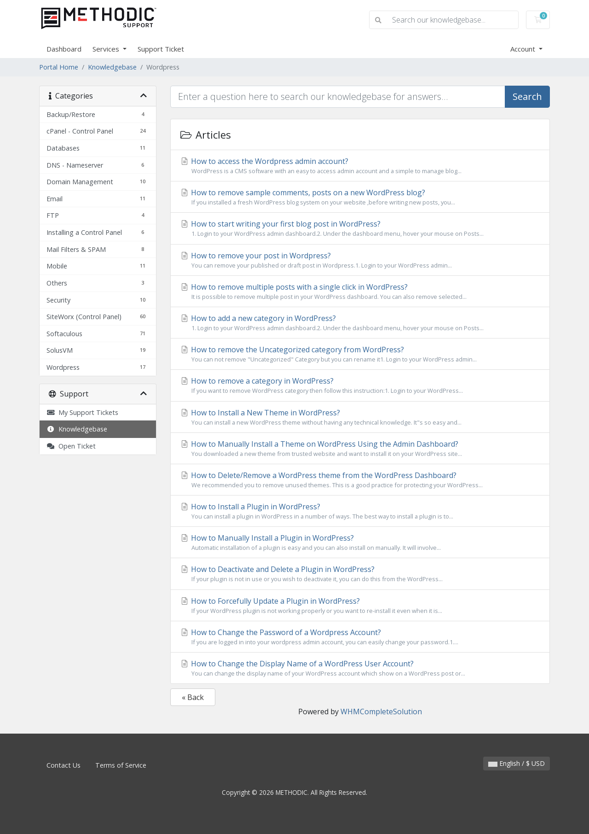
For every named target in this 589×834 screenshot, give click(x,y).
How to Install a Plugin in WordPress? (360, 511)
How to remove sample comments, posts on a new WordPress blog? (360, 197)
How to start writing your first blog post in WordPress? (360, 228)
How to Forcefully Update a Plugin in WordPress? (360, 605)
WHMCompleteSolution (381, 711)
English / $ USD (516, 763)
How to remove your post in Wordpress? (360, 260)
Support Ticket (161, 48)
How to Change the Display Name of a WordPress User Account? (360, 668)
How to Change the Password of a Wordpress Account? (360, 637)
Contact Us (63, 765)
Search (527, 96)
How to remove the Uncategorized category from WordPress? (360, 354)
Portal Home (58, 67)
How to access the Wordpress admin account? (360, 165)
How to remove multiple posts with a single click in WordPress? (360, 291)
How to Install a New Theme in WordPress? (360, 417)
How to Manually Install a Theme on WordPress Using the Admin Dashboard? (360, 448)
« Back (193, 697)
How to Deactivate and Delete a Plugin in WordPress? (360, 573)
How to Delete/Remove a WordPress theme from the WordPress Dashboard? (360, 480)
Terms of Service (120, 765)
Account (523, 48)
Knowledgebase (112, 67)
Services (106, 48)
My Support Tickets (82, 412)
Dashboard (63, 48)
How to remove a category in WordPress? (360, 385)
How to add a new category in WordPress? (360, 322)
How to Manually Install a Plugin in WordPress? (360, 542)
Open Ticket (71, 446)
